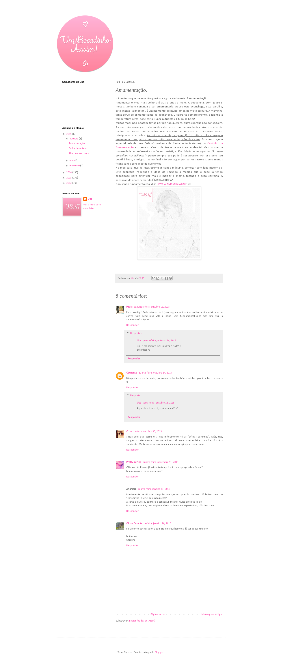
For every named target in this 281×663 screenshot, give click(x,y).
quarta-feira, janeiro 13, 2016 (154, 489)
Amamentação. (77, 143)
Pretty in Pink (133, 462)
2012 (69, 183)
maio (72, 160)
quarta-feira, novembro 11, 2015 (160, 462)
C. (127, 431)
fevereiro (74, 165)
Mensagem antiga (211, 614)
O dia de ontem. (78, 148)
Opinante (131, 373)
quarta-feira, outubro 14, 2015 (159, 340)
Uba (139, 340)
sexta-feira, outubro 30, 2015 (146, 431)
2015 (69, 134)
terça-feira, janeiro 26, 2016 (155, 523)
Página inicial (158, 614)
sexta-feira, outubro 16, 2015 (159, 403)
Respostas (135, 333)
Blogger (159, 652)
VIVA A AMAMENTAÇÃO (172, 184)
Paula (129, 307)
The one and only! (79, 153)
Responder (132, 325)
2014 (69, 172)
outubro (74, 138)
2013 (69, 178)
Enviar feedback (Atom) (142, 621)
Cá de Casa (132, 523)
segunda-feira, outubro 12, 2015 (152, 307)
